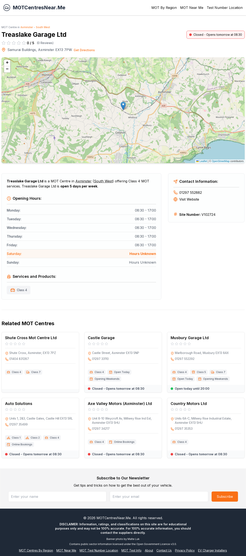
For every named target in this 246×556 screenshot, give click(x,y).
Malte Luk (134, 539)
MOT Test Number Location (99, 550)
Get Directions (84, 50)
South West (43, 27)
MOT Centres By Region (36, 550)
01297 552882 (187, 192)
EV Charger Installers (212, 550)
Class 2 (35, 437)
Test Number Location (225, 8)
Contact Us (164, 550)
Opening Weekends (107, 378)
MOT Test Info (131, 550)
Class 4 (22, 290)
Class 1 (16, 437)
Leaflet (201, 161)
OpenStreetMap (221, 161)
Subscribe (225, 496)
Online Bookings (22, 444)
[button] (123, 106)
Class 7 (36, 372)
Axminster (26, 27)
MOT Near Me (191, 8)
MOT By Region (164, 8)
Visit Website (186, 199)
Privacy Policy (185, 550)
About (149, 550)
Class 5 (201, 372)
